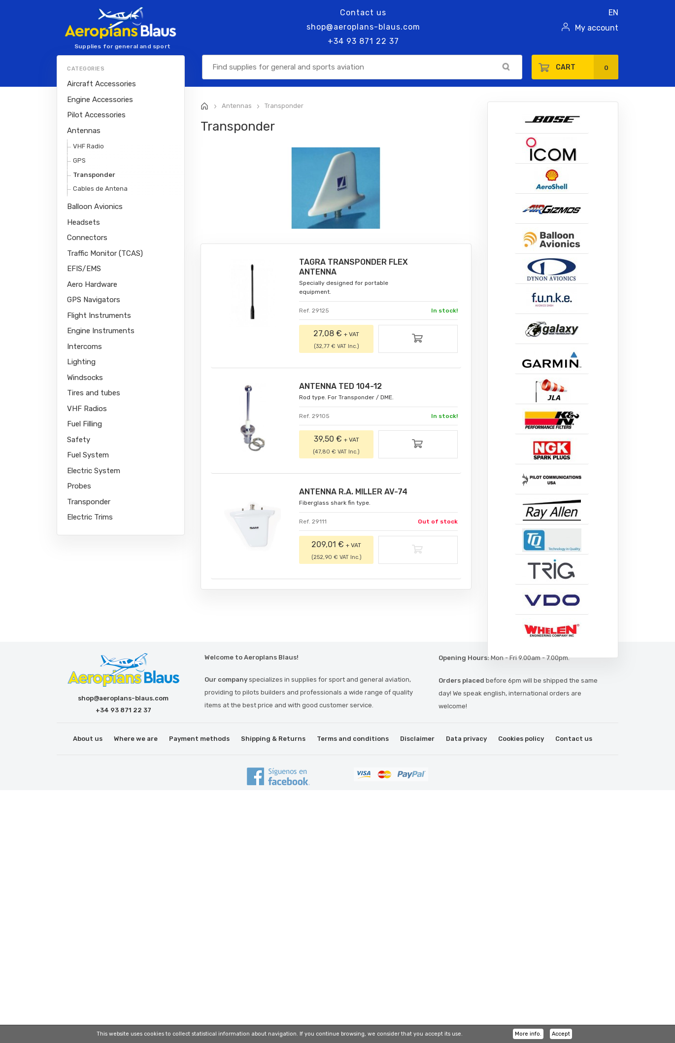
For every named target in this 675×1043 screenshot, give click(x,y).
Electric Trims (90, 517)
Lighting (81, 361)
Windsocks (85, 377)
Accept (561, 1034)
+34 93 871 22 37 (363, 41)
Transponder (94, 174)
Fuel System (88, 455)
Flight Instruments (99, 315)
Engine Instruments (101, 330)
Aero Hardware (92, 284)
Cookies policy (521, 738)
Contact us (363, 12)
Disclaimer (417, 738)
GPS (79, 160)
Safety (78, 439)
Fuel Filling (84, 423)
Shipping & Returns (273, 738)
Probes (79, 486)
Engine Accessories (100, 99)
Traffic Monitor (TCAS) (105, 253)
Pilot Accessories (96, 114)
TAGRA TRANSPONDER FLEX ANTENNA (353, 267)
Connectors (87, 237)
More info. (528, 1034)
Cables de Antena (100, 188)
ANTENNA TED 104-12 (340, 386)
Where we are (136, 738)
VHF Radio (88, 146)
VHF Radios (87, 408)
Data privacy (466, 738)
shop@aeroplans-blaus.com (363, 27)
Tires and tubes (93, 392)
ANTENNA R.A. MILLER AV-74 (353, 491)
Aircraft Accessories (101, 83)
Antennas (84, 130)
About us (87, 738)
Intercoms (84, 346)
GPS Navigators (93, 299)
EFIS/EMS (84, 268)
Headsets (83, 222)
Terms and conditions (353, 738)
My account (596, 28)
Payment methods (199, 738)
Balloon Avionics (95, 206)
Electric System (93, 470)
